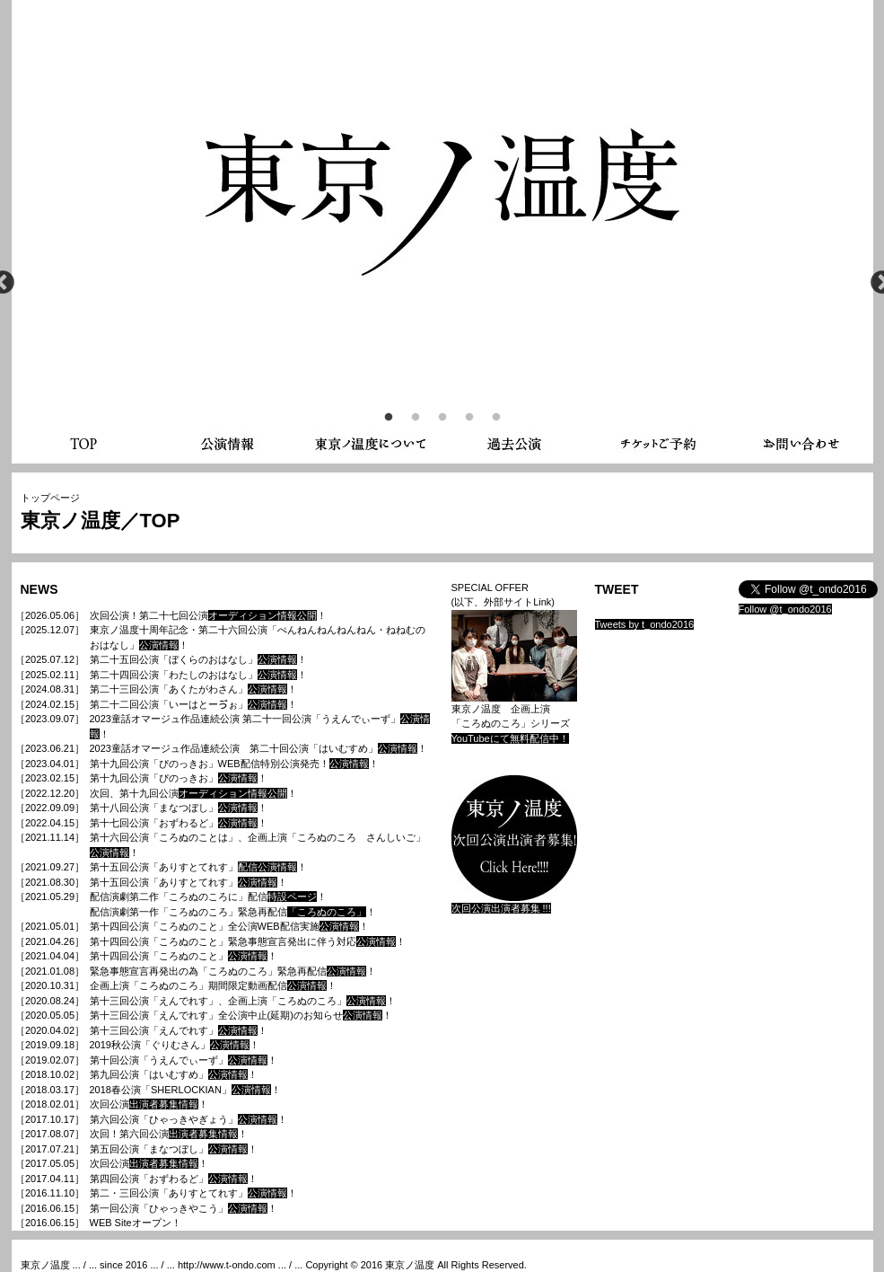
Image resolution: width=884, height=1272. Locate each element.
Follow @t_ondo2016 (785, 609)
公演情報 (159, 645)
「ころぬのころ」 (326, 911)
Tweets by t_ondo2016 (645, 624)
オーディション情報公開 (262, 615)
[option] (442, 179)
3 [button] (442, 418)
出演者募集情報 (163, 1104)
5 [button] (496, 418)
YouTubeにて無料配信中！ (510, 738)
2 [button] (415, 418)
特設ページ (292, 896)
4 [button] (469, 418)
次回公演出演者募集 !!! (501, 908)
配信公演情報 (267, 866)
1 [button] (389, 418)
